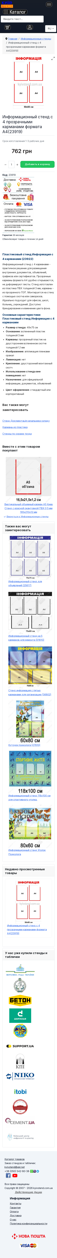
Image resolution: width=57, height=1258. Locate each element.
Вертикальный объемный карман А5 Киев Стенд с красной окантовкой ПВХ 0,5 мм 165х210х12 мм (28, 508)
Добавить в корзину (37, 164)
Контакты (15, 1203)
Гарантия (15, 1207)
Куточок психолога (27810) (24, 745)
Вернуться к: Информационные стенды (26, 516)
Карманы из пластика (15, 427)
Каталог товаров (15, 1159)
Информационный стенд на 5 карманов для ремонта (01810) (26, 637)
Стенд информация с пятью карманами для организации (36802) (29, 692)
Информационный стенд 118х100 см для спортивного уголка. (29, 797)
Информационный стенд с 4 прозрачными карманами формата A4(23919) (27, 929)
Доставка (15, 1215)
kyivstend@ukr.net (15, 1167)
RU (50, 28)
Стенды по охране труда (17, 433)
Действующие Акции (28, 1192)
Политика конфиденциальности (28, 1223)
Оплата (14, 1211)
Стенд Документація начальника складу (26, 420)
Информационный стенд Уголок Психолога (27, 852)
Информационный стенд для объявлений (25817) (25, 583)
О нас (13, 1219)
